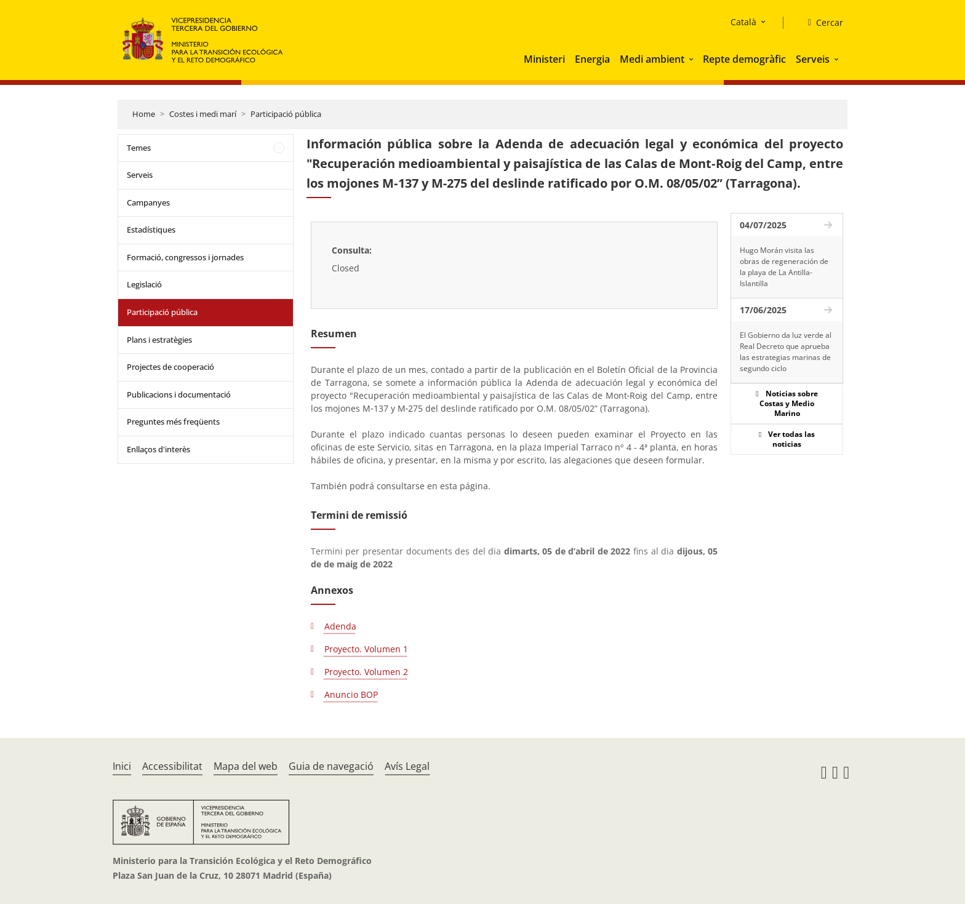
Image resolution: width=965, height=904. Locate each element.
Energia (592, 59)
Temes (139, 147)
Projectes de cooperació (170, 366)
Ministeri (544, 59)
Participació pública (285, 113)
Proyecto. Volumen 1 (366, 649)
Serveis (813, 59)
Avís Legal (407, 766)
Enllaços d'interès (158, 449)
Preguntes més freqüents (173, 421)
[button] (692, 59)
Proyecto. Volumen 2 (366, 672)
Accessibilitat (172, 766)
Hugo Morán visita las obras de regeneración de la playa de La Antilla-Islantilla (784, 267)
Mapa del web (246, 766)
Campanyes (148, 202)
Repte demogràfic (744, 59)
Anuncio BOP (351, 694)
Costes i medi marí (202, 113)
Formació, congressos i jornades (185, 257)
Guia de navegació (331, 766)
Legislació (144, 284)
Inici (122, 766)
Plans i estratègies (159, 339)
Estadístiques (151, 229)
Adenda (340, 626)
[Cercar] (820, 23)
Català (743, 22)
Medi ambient (652, 59)
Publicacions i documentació (179, 394)
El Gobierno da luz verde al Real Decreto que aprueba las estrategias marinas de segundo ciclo (785, 352)
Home (143, 113)
